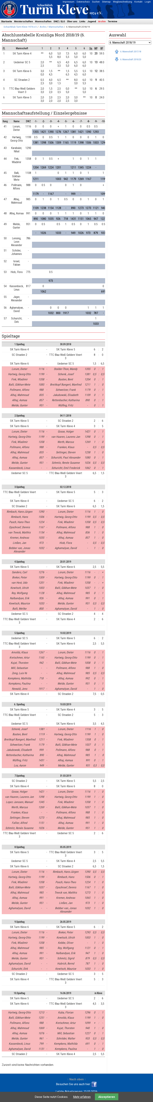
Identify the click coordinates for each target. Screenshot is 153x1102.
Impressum (68, 1)
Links (82, 21)
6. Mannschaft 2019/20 (130, 59)
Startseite (6, 21)
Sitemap (106, 1)
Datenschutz (83, 1)
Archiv (102, 21)
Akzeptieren (106, 1097)
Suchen (96, 1)
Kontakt (138, 1)
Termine (112, 21)
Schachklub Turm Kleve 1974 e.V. (20, 26)
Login (148, 1)
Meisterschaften (23, 21)
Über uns (72, 21)
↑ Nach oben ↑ (76, 1079)
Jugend (91, 21)
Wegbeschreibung (122, 1)
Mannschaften (43, 21)
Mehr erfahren (82, 1097)
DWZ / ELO (59, 21)
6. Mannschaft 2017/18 (130, 51)
